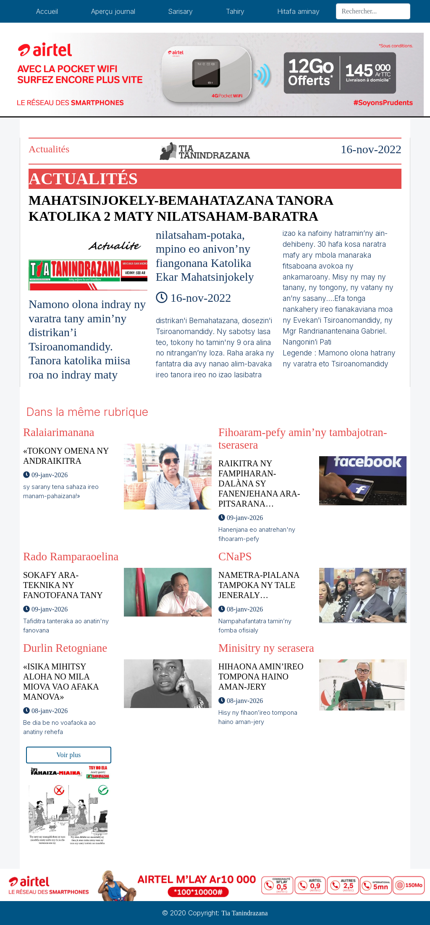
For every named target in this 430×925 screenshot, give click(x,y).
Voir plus (68, 754)
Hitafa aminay (298, 11)
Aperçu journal (113, 11)
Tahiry (235, 11)
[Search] (373, 11)
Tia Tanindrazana (244, 913)
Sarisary (180, 11)
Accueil (47, 11)
